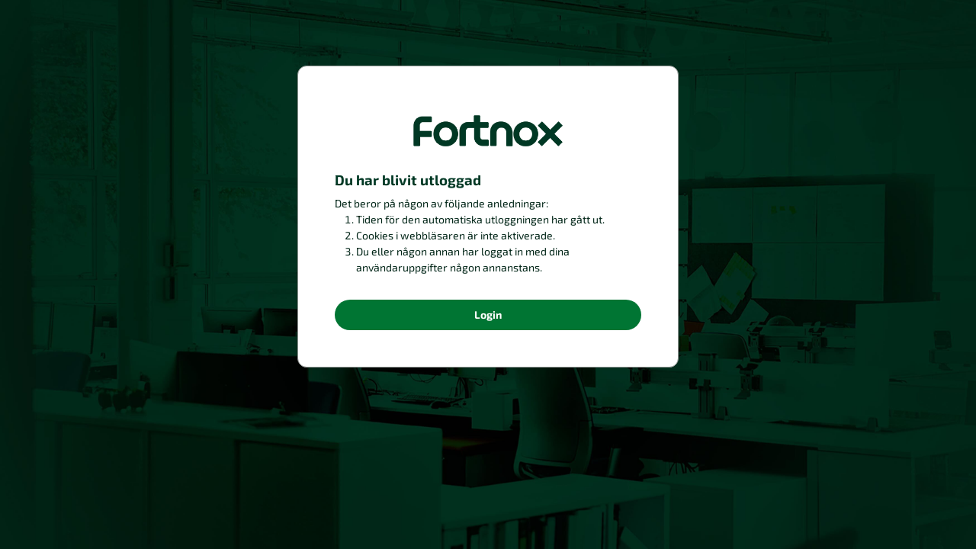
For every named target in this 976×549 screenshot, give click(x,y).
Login (488, 314)
